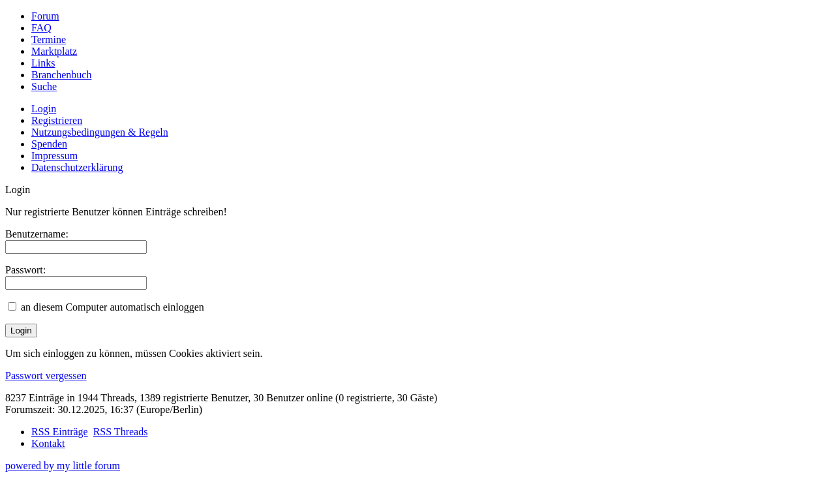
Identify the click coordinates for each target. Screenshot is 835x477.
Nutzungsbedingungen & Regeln (99, 132)
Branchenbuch (61, 74)
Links (43, 63)
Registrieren (56, 120)
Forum (45, 16)
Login (43, 108)
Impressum (54, 155)
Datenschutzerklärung (77, 167)
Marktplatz (54, 51)
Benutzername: (36, 233)
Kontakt (48, 443)
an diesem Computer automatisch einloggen (112, 307)
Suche (44, 86)
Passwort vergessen (46, 375)
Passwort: (25, 269)
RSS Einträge (59, 431)
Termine (48, 39)
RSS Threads (120, 431)
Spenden (49, 143)
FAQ (41, 27)
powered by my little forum (62, 465)
